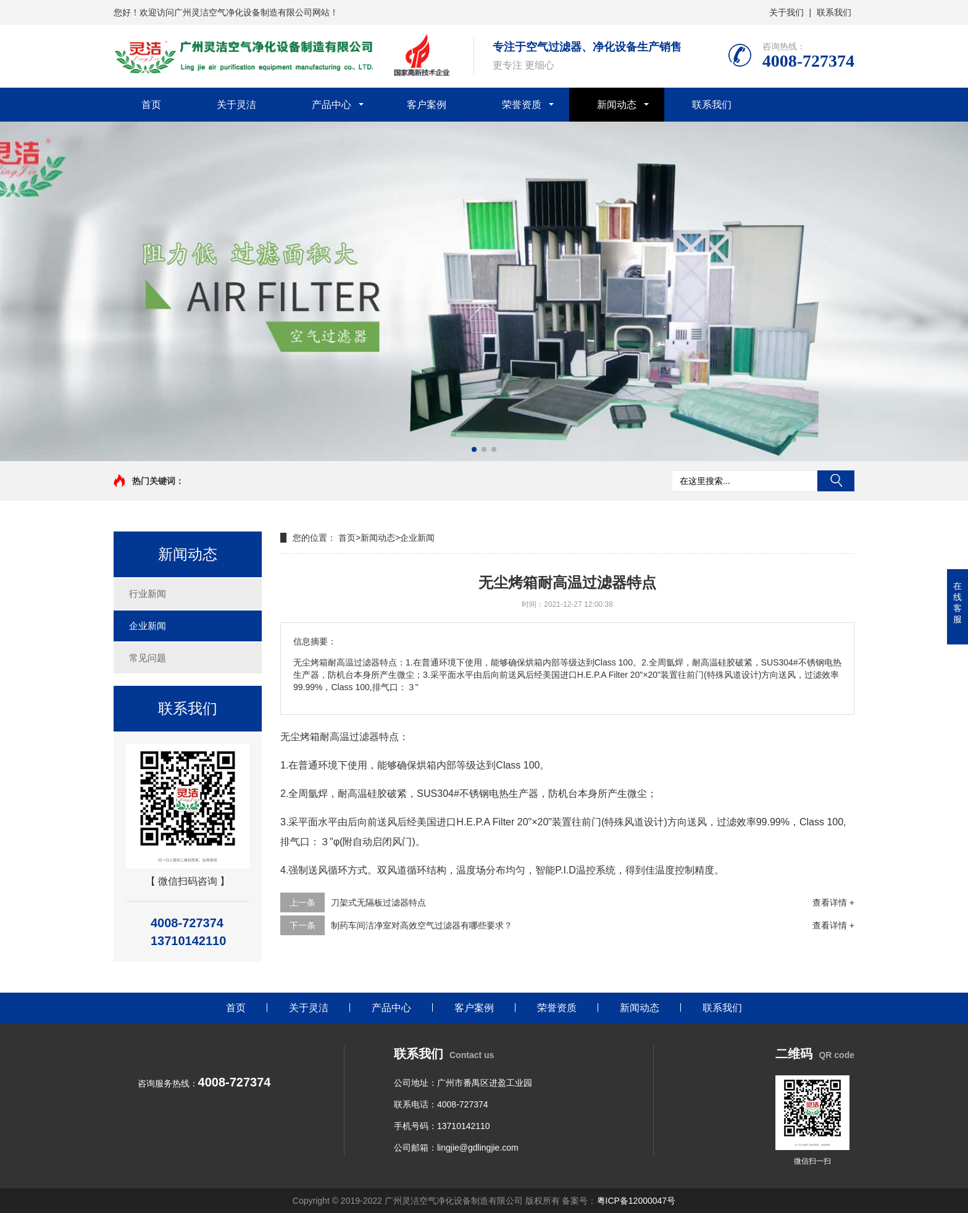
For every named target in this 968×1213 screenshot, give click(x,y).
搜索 (835, 480)
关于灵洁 (236, 104)
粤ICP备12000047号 (636, 1201)
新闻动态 (616, 104)
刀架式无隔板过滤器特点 (378, 902)
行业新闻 (147, 593)
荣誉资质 (521, 104)
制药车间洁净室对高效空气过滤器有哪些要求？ (421, 925)
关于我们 (786, 12)
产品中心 (331, 104)
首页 (151, 104)
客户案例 (426, 104)
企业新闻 (147, 625)
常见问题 (147, 657)
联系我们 (834, 12)
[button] (474, 449)
